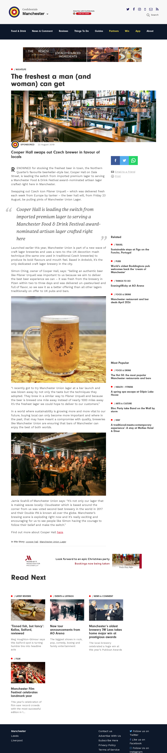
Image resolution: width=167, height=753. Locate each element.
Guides (99, 31)
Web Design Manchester (110, 750)
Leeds (15, 680)
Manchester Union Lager (53, 541)
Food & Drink (18, 31)
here (60, 532)
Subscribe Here (108, 685)
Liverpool (17, 685)
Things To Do (81, 31)
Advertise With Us (110, 680)
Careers (103, 704)
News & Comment (42, 31)
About (150, 31)
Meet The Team (108, 699)
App (138, 31)
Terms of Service (109, 694)
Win (127, 31)
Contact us (105, 676)
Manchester (18, 676)
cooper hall (32, 541)
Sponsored (27, 144)
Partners (114, 31)
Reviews (63, 31)
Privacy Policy (107, 690)
